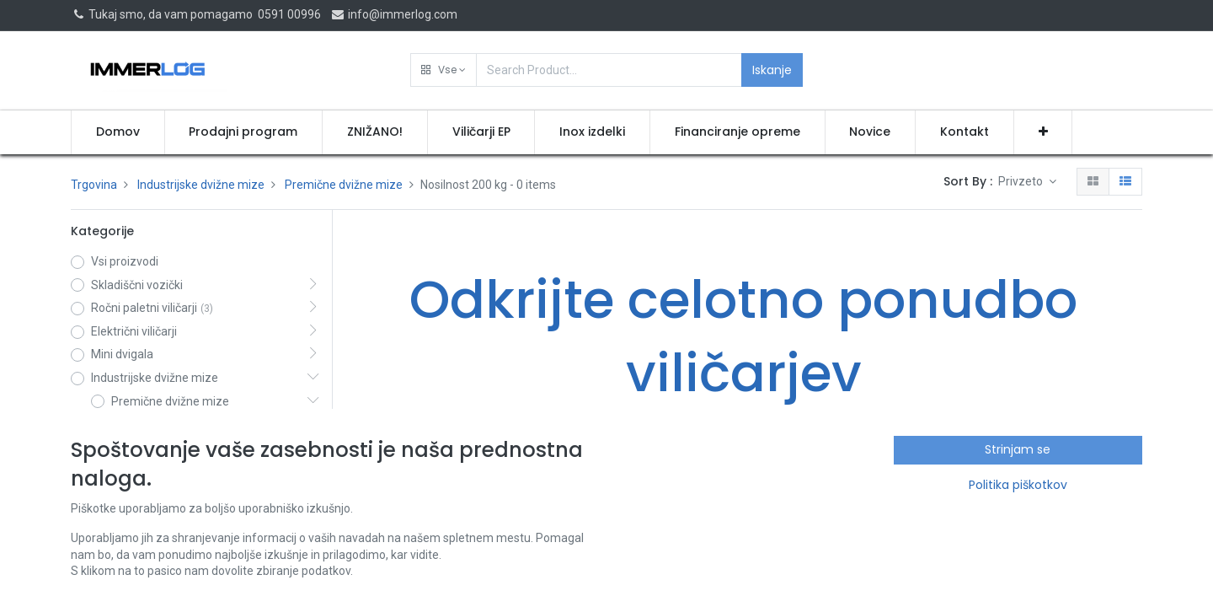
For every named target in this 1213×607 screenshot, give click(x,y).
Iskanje (772, 70)
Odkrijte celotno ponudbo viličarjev (743, 336)
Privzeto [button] (1021, 181)
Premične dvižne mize (344, 184)
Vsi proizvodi (124, 261)
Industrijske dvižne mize (201, 184)
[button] (443, 70)
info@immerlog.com (393, 14)
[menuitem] (118, 132)
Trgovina (94, 184)
